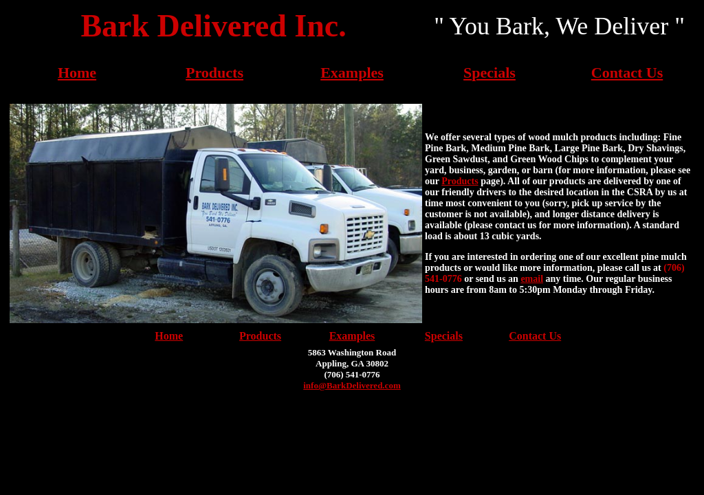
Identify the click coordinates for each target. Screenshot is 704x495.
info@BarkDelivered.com (351, 385)
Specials (489, 72)
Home (77, 72)
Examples (352, 72)
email (531, 279)
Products (214, 72)
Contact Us (627, 72)
